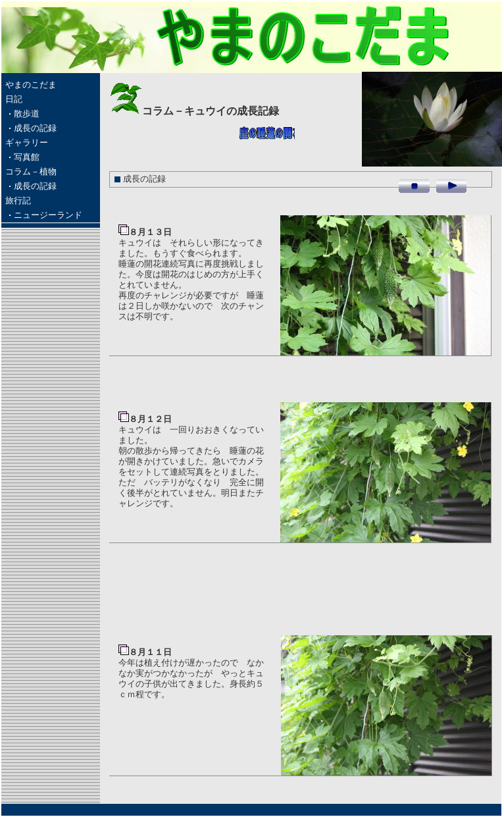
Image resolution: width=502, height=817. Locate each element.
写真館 (26, 157)
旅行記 (18, 200)
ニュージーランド (48, 215)
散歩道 (26, 114)
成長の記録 (35, 128)
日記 (13, 99)
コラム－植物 (31, 171)
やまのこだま (31, 85)
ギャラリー (26, 142)
